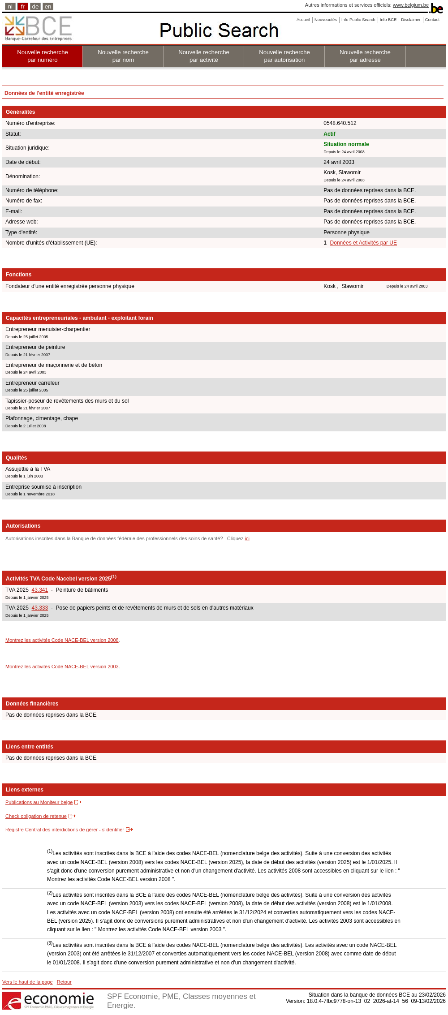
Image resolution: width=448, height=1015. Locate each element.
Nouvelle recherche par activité (203, 56)
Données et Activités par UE (363, 243)
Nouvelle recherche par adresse (365, 56)
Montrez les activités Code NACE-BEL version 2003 (62, 666)
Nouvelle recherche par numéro (42, 56)
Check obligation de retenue (36, 816)
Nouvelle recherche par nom (123, 56)
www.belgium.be (411, 5)
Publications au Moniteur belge (39, 802)
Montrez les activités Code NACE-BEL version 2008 (62, 640)
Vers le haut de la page (27, 982)
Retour (64, 982)
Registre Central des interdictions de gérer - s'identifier (64, 829)
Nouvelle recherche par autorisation (284, 56)
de (35, 6)
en (48, 6)
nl (10, 6)
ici (247, 538)
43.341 (39, 590)
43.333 (39, 608)
